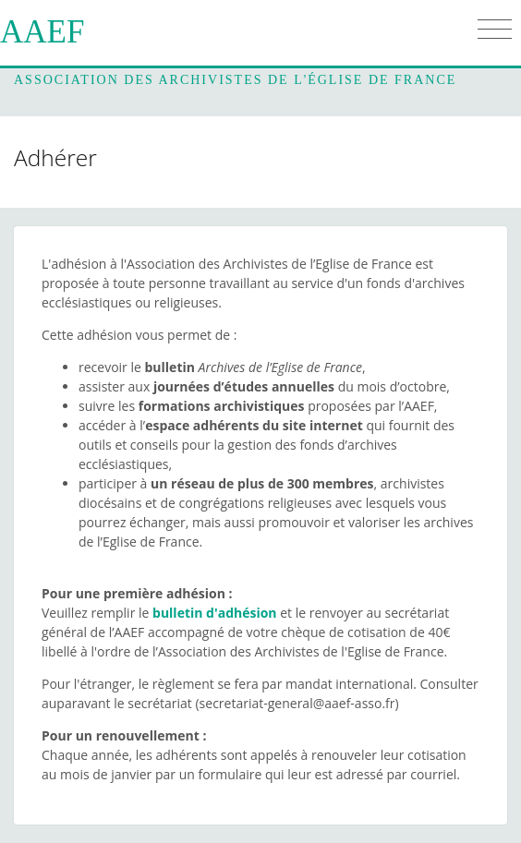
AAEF (42, 32)
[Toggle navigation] (494, 29)
